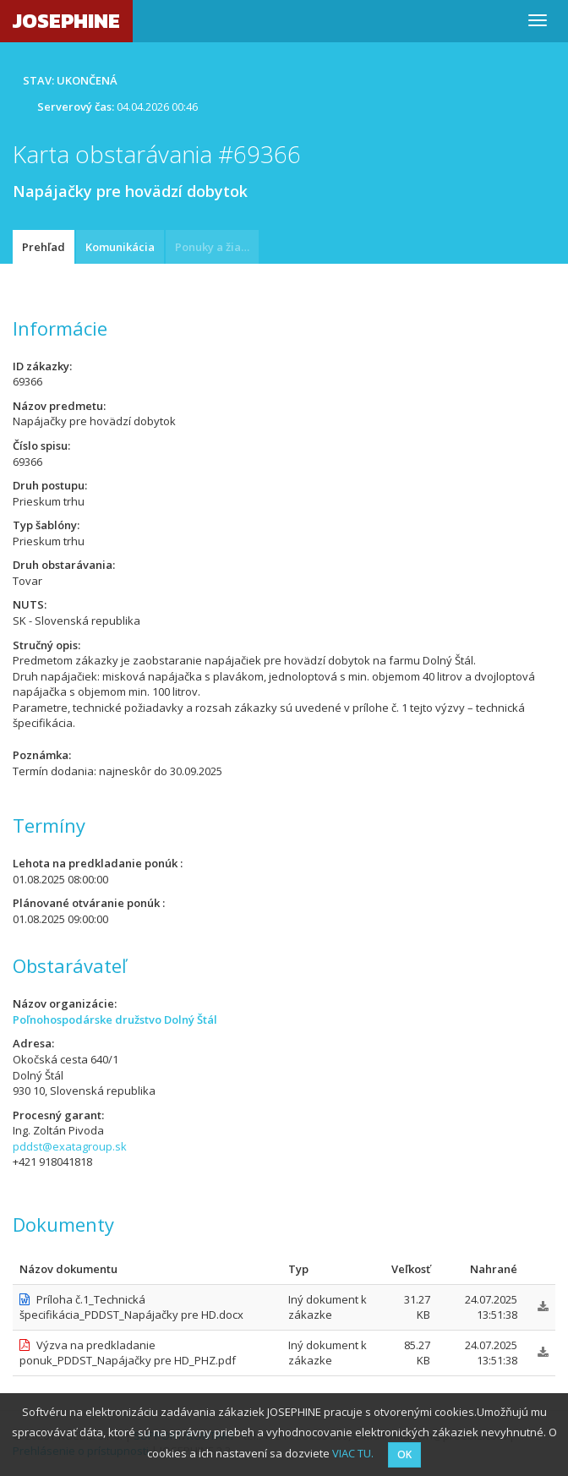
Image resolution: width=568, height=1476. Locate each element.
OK (404, 1454)
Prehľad (43, 246)
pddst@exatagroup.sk (70, 1146)
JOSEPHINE (66, 21)
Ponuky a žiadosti (217, 246)
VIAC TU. (353, 1453)
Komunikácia (120, 246)
